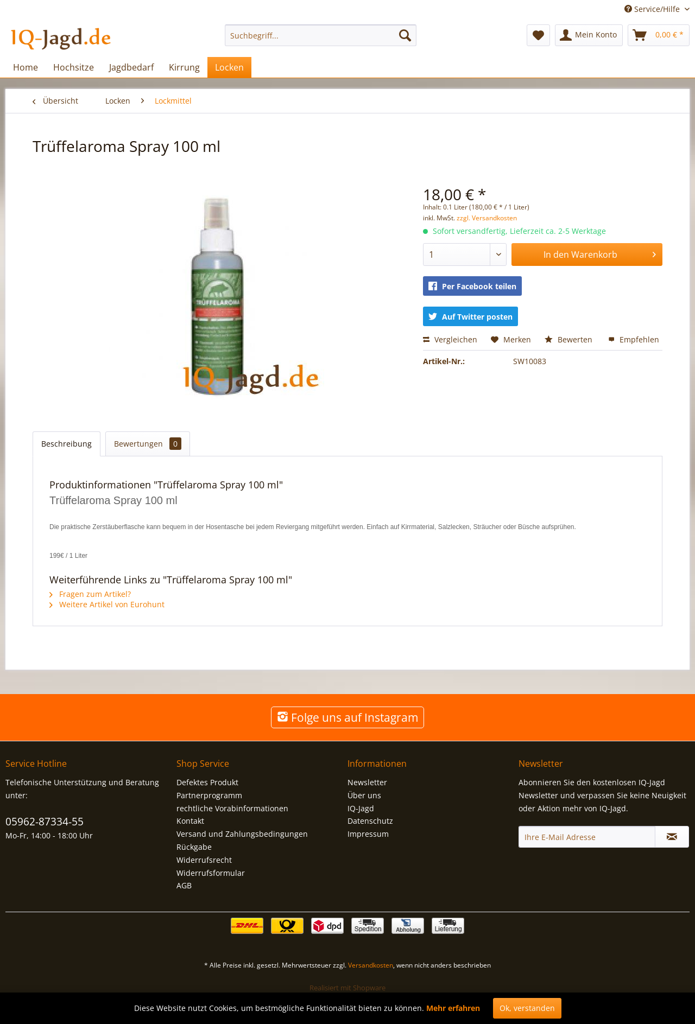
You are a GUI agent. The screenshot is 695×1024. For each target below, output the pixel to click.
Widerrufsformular (210, 873)
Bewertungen (147, 443)
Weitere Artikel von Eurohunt (107, 604)
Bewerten (570, 339)
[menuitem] (320, 35)
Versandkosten (370, 965)
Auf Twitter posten (470, 316)
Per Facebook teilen (472, 286)
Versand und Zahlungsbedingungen (242, 834)
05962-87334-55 (44, 822)
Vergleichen (450, 339)
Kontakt (190, 821)
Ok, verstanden (527, 1008)
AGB (184, 885)
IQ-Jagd (361, 808)
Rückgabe (194, 847)
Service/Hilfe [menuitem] (653, 9)
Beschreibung (66, 443)
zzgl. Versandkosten (487, 217)
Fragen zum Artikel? (90, 594)
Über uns (364, 795)
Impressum (368, 834)
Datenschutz (370, 821)
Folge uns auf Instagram (347, 717)
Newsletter (367, 782)
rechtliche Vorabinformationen (232, 808)
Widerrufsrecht (204, 860)
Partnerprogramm (209, 795)
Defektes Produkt (207, 782)
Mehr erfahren (453, 1008)
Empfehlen (633, 339)
